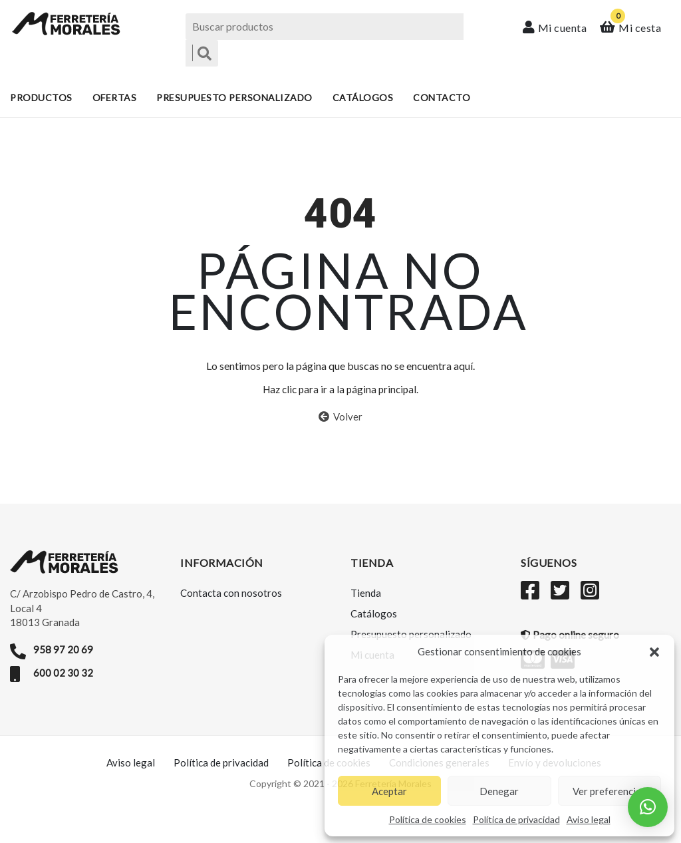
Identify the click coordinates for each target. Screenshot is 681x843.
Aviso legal (589, 819)
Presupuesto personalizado (234, 98)
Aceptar (389, 791)
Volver (340, 428)
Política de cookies (427, 819)
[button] (654, 652)
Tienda (365, 605)
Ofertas (114, 98)
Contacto (441, 98)
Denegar (499, 791)
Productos (41, 98)
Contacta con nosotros (231, 605)
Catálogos (363, 98)
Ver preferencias (609, 791)
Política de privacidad (516, 819)
